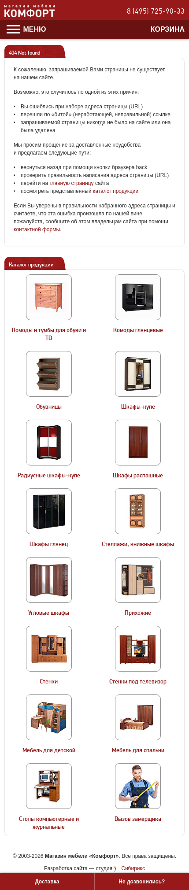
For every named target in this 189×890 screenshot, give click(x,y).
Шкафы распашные (138, 475)
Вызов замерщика (138, 819)
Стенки (49, 681)
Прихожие (138, 613)
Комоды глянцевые (138, 330)
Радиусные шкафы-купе (49, 475)
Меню (26, 29)
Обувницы (49, 406)
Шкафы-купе (138, 406)
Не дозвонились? (142, 882)
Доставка (47, 882)
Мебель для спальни (138, 750)
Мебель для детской (48, 750)
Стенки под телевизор (138, 681)
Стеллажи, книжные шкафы (138, 544)
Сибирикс (133, 868)
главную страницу (71, 183)
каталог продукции (116, 191)
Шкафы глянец (49, 544)
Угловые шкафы (48, 613)
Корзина (168, 29)
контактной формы (37, 229)
